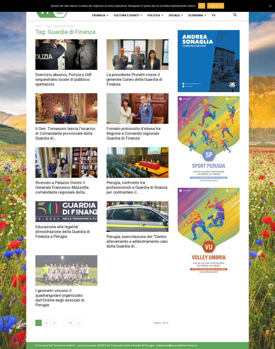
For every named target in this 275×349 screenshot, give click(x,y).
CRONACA (100, 15)
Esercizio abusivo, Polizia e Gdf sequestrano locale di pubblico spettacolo (63, 79)
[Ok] (270, 6)
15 (70, 322)
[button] (235, 15)
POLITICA (155, 15)
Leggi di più (215, 5)
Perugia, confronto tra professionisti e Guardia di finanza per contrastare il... (137, 187)
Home (38, 26)
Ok (201, 5)
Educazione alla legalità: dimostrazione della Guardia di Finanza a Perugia (62, 232)
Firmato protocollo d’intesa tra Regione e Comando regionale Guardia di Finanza (133, 133)
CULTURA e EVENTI (128, 15)
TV (213, 15)
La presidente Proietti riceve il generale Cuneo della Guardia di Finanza (135, 79)
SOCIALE (176, 15)
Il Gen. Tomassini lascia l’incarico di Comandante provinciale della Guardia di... (65, 133)
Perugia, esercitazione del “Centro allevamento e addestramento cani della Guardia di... (137, 241)
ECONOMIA (197, 15)
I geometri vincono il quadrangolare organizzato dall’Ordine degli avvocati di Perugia (60, 297)
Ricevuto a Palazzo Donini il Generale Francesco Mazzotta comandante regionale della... (62, 187)
